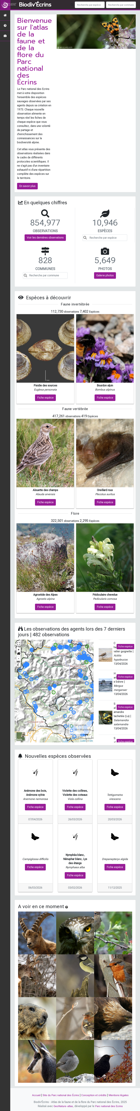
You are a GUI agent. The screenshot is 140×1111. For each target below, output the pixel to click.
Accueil (34, 1095)
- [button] (19, 659)
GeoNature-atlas (63, 1106)
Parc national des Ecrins (109, 1106)
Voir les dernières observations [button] (45, 237)
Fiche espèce (125, 646)
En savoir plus (27, 186)
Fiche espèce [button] (45, 397)
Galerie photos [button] (105, 275)
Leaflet (83, 741)
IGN (91, 741)
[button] (18, 654)
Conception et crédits (94, 1095)
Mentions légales (120, 1095)
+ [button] (19, 650)
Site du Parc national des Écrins (60, 1095)
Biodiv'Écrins (35, 4)
